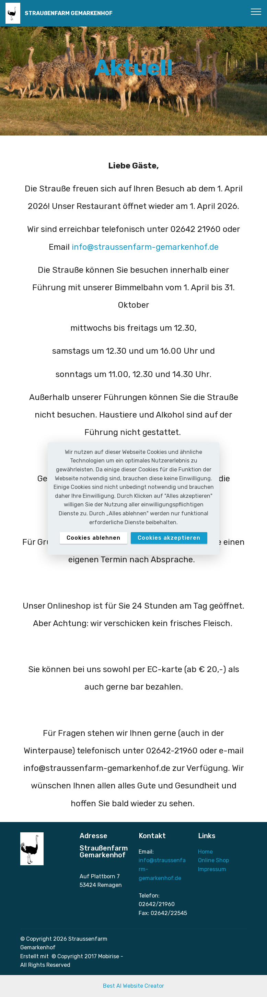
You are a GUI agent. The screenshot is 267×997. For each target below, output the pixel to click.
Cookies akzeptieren (169, 538)
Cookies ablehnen (93, 538)
